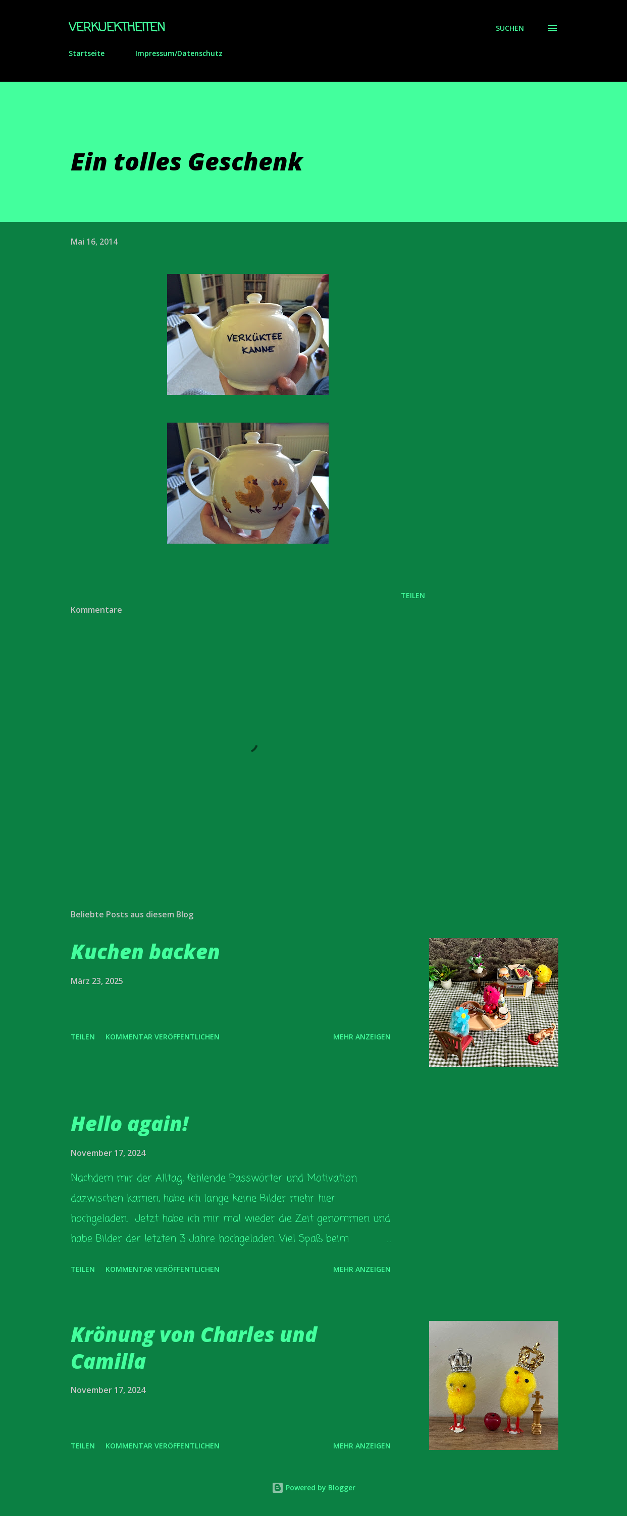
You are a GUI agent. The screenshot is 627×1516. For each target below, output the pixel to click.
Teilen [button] (413, 595)
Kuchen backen (145, 951)
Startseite (86, 53)
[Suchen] (510, 28)
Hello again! (129, 1123)
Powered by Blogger (313, 1487)
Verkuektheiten (117, 28)
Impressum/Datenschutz (179, 53)
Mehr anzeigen (362, 1036)
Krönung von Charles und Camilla (194, 1347)
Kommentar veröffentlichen (163, 1036)
